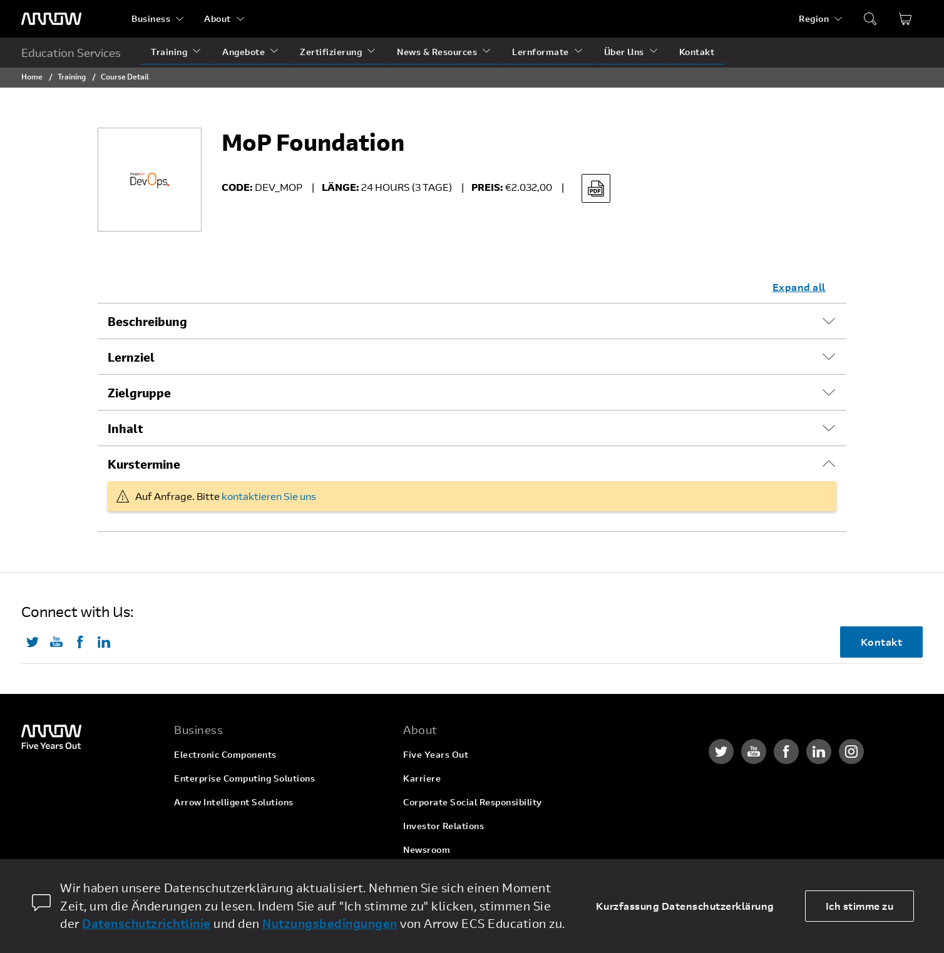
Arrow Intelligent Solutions (234, 802)
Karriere (422, 778)
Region (814, 18)
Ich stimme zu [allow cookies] (860, 905)
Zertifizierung (331, 52)
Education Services (71, 52)
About (217, 18)
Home (32, 76)
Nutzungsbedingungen (330, 923)
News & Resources (437, 52)
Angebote (243, 52)
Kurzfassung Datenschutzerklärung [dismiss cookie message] (685, 905)
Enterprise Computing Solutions (244, 778)
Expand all (799, 286)
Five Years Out (435, 754)
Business (150, 18)
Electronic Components (225, 754)
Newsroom (426, 849)
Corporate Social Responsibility (472, 802)
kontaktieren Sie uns (269, 495)
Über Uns (624, 52)
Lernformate (540, 52)
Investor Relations (443, 826)
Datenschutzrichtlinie (146, 923)
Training (169, 52)
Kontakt (697, 52)
